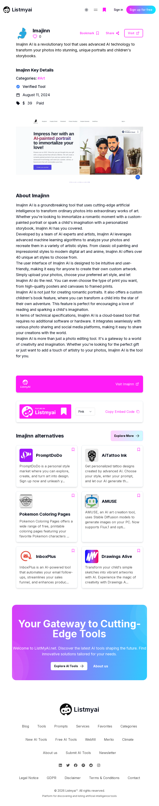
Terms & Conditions (104, 778)
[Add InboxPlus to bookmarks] (73, 551)
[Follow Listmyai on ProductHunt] (83, 765)
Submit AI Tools (78, 753)
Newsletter (107, 753)
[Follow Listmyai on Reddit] (91, 765)
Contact (134, 778)
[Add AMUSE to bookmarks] (139, 495)
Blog (25, 726)
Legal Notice (29, 778)
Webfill (90, 739)
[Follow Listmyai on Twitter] (68, 765)
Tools (41, 726)
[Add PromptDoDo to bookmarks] (73, 449)
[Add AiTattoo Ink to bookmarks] (139, 449)
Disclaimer (73, 778)
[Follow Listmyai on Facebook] (75, 765)
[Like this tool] (35, 36)
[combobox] (85, 411)
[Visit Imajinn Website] (112, 33)
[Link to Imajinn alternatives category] (127, 436)
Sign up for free (141, 10)
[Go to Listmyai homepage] (79, 709)
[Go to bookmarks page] (104, 11)
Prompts (61, 726)
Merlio (109, 739)
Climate (128, 739)
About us (50, 753)
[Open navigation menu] (95, 10)
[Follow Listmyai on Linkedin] (60, 765)
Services (82, 726)
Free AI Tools (66, 739)
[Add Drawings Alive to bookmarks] (139, 551)
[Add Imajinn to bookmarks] (89, 33)
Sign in (118, 10)
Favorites (105, 726)
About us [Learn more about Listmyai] (100, 666)
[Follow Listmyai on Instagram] (98, 765)
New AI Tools (36, 739)
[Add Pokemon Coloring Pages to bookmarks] (73, 495)
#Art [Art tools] (41, 78)
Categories (128, 726)
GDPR (51, 778)
